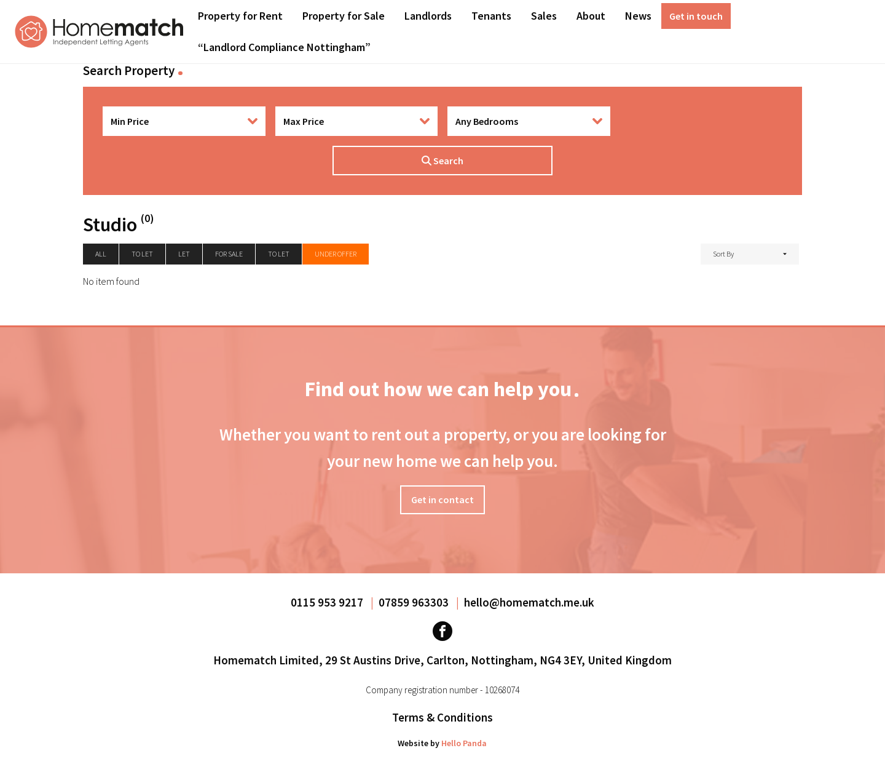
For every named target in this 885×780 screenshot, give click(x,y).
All (100, 253)
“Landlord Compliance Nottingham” (284, 47)
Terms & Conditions (442, 717)
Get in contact (442, 499)
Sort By (723, 253)
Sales (544, 16)
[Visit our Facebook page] (442, 631)
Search (442, 160)
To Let (278, 253)
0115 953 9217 (328, 602)
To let (142, 253)
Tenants (491, 16)
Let (184, 253)
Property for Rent (240, 16)
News (638, 16)
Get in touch (696, 16)
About (590, 16)
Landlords (428, 16)
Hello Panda (464, 743)
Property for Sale (343, 16)
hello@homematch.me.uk (529, 602)
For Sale (229, 253)
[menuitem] (240, 16)
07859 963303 (415, 602)
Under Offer (335, 253)
